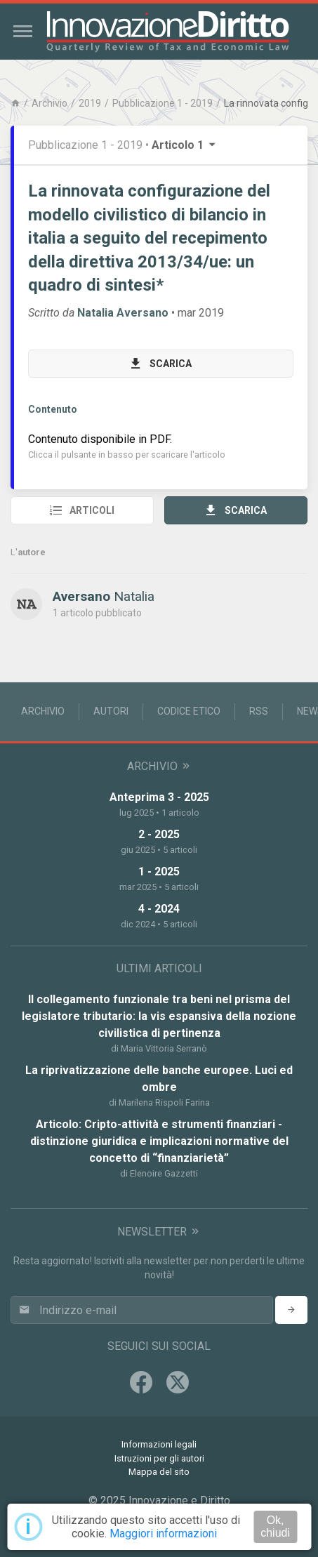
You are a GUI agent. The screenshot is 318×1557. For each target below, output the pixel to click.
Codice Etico (188, 711)
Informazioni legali (159, 1444)
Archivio (49, 103)
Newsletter (159, 1231)
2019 (90, 103)
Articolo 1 (185, 145)
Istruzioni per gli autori (159, 1458)
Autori (110, 711)
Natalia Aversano (122, 312)
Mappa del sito (159, 1471)
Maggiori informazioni (163, 1533)
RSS (258, 711)
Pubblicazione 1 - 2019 (162, 103)
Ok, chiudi (275, 1526)
